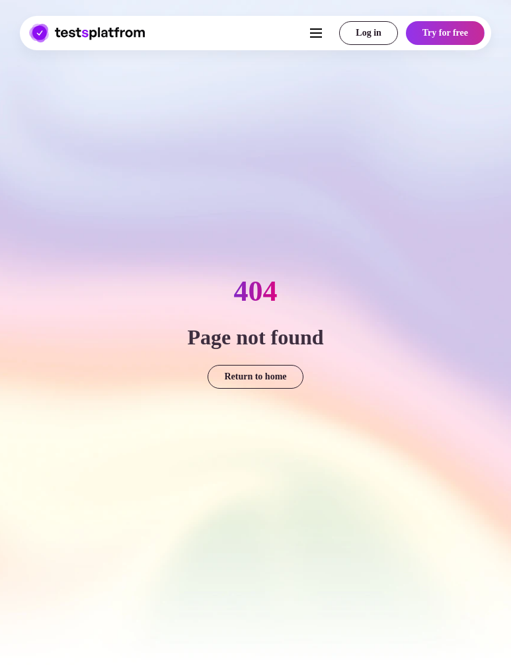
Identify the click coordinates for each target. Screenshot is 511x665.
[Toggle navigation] (303, 33)
